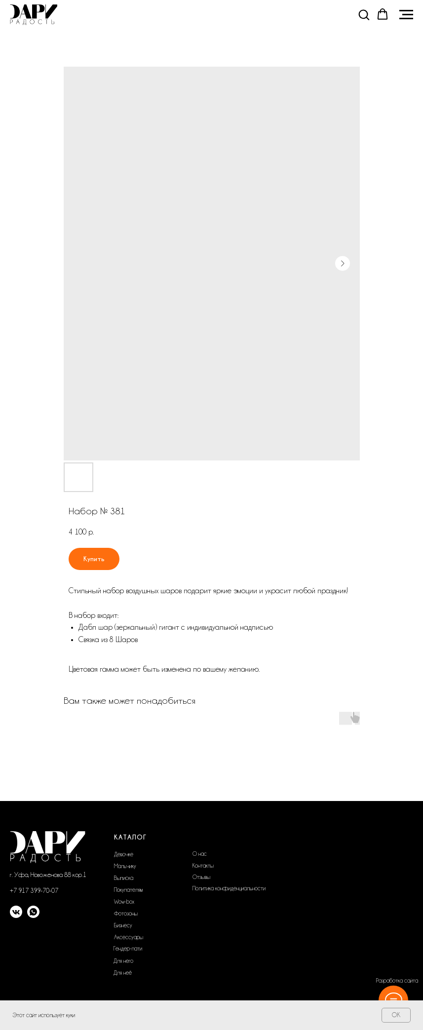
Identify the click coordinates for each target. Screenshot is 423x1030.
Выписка (123, 878)
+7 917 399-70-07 (34, 890)
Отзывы (201, 877)
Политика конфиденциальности (229, 888)
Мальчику (125, 866)
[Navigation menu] (406, 15)
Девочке (123, 854)
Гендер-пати (128, 949)
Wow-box (124, 902)
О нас (199, 854)
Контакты (203, 866)
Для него (123, 961)
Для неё (123, 973)
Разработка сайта (397, 981)
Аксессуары (128, 937)
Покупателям (128, 890)
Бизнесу (123, 925)
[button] (364, 14)
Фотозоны (126, 913)
